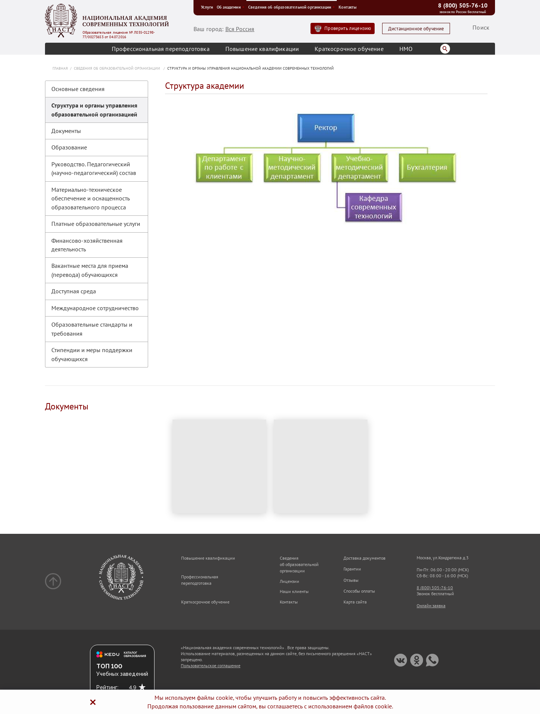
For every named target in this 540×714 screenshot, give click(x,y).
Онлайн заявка (431, 605)
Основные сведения (78, 89)
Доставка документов (365, 558)
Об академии (230, 7)
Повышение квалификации (262, 48)
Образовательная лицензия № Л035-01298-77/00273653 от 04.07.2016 (118, 34)
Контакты (348, 7)
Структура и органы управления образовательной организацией (94, 110)
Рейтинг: (107, 687)
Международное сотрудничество (95, 308)
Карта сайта (355, 602)
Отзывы (351, 580)
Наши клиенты (294, 591)
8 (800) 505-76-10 (463, 5)
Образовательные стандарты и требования (91, 329)
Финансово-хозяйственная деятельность (87, 245)
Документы (66, 130)
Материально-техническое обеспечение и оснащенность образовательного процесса (90, 198)
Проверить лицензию (347, 28)
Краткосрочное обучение (349, 48)
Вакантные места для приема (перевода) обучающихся (89, 270)
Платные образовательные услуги (95, 223)
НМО (405, 48)
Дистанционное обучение (416, 28)
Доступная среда (73, 291)
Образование (69, 147)
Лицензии (289, 581)
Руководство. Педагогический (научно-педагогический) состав (93, 168)
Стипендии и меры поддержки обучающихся (91, 354)
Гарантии (352, 569)
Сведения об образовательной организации (291, 7)
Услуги (207, 7)
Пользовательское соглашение (210, 665)
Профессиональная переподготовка (161, 48)
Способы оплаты (359, 591)
